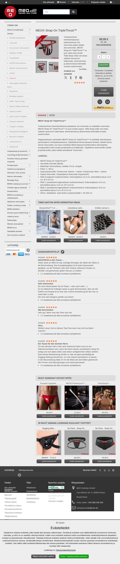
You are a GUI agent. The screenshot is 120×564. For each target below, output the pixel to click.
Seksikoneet (13, 147)
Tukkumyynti (10, 498)
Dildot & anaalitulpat (15, 30)
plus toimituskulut (103, 44)
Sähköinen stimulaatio (16, 201)
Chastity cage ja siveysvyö (17, 187)
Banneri (8, 495)
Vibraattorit (13, 91)
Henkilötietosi (32, 498)
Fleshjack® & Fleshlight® (18, 131)
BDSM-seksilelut (13, 209)
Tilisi (28, 482)
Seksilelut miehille (15, 53)
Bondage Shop (13, 180)
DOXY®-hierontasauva (17, 63)
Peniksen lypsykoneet (17, 38)
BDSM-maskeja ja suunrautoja (19, 184)
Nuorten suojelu (55, 501)
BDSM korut (12, 227)
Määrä (104, 52)
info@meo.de (92, 508)
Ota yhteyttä (48, 2)
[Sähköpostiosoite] (15, 251)
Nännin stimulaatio (14, 176)
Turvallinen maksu (12, 505)
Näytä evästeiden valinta (43, 556)
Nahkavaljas (12, 220)
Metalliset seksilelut (16, 96)
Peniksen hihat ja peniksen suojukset (17, 160)
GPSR (52, 115)
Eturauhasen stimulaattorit (19, 48)
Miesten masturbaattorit (18, 68)
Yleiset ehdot (10, 502)
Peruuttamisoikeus (13, 509)
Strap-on (12, 78)
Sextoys (10, 33)
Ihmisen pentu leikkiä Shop (17, 213)
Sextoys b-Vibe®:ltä (16, 121)
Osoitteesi (31, 495)
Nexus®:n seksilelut (16, 136)
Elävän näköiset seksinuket (19, 106)
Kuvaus (42, 115)
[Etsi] (73, 11)
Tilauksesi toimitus (13, 512)
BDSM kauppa (10, 491)
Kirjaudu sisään (98, 2)
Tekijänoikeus (10, 516)
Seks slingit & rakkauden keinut (17, 85)
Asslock (12, 73)
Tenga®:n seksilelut (16, 126)
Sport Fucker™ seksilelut (18, 116)
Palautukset (31, 491)
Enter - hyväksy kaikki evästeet (74, 556)
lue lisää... (83, 69)
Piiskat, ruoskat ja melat (16, 205)
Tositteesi (30, 502)
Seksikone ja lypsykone (16, 169)
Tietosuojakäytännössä (66, 550)
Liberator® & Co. (15, 142)
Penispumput (12, 165)
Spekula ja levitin (15, 111)
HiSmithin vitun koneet (16, 173)
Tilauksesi (31, 488)
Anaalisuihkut (12, 191)
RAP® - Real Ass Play (17, 101)
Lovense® (13, 43)
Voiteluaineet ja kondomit (17, 151)
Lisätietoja (57, 66)
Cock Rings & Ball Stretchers (18, 155)
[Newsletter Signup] (28, 251)
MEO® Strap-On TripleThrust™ (53, 161)
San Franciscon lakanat (16, 235)
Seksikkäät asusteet (14, 231)
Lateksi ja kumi (13, 216)
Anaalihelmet (14, 58)
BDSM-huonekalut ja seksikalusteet (15, 196)
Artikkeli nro (69, 71)
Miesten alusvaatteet (15, 224)
